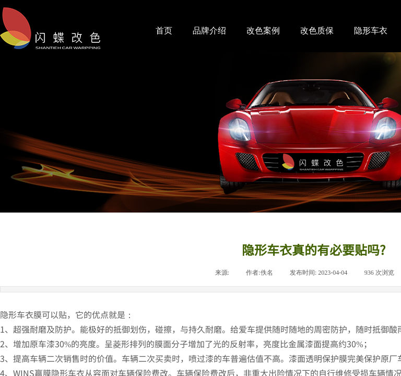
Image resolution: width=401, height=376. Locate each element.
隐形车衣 (370, 30)
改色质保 (317, 30)
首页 (164, 30)
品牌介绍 (209, 30)
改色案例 (263, 30)
